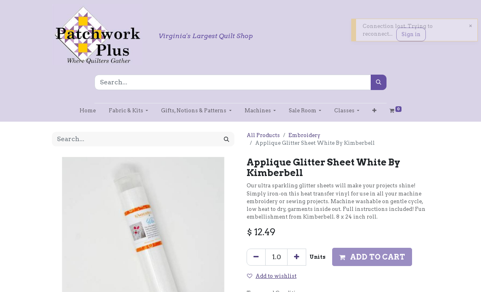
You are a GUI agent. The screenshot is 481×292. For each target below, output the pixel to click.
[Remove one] (256, 257)
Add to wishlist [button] (271, 276)
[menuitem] (87, 110)
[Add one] (296, 257)
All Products (263, 135)
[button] (374, 110)
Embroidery (304, 135)
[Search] (379, 82)
